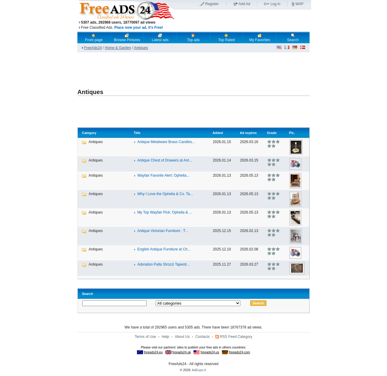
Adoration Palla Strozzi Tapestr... (163, 264)
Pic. (292, 133)
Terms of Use (145, 337)
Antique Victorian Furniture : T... (162, 231)
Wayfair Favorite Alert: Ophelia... (163, 175)
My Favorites (259, 37)
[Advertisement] (242, 20)
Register (212, 4)
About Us (182, 337)
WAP (299, 4)
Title (137, 133)
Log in (275, 4)
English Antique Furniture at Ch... (163, 249)
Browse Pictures (127, 37)
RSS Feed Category (236, 337)
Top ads (193, 37)
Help (165, 337)
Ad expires (248, 133)
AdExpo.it (199, 370)
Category (89, 133)
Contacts (202, 337)
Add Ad (244, 4)
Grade (272, 133)
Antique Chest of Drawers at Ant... (164, 160)
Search (293, 37)
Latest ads (160, 37)
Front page (93, 37)
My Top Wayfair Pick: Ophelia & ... (164, 212)
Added (218, 133)
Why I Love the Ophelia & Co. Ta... (165, 194)
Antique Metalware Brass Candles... (166, 142)
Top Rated (226, 37)
